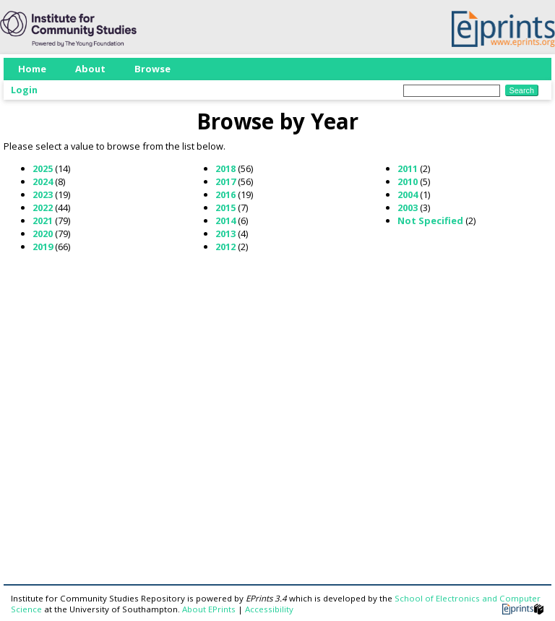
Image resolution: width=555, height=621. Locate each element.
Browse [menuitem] (152, 68)
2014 (225, 220)
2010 (407, 181)
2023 (43, 194)
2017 (225, 181)
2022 (43, 207)
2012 (225, 246)
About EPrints (209, 609)
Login (24, 89)
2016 (225, 194)
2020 (43, 233)
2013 (225, 233)
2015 (225, 207)
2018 (225, 168)
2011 (407, 168)
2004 (407, 194)
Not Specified (430, 220)
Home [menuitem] (32, 68)
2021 (43, 220)
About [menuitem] (90, 68)
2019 (43, 246)
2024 (43, 181)
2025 (43, 168)
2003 (407, 207)
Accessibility (269, 609)
